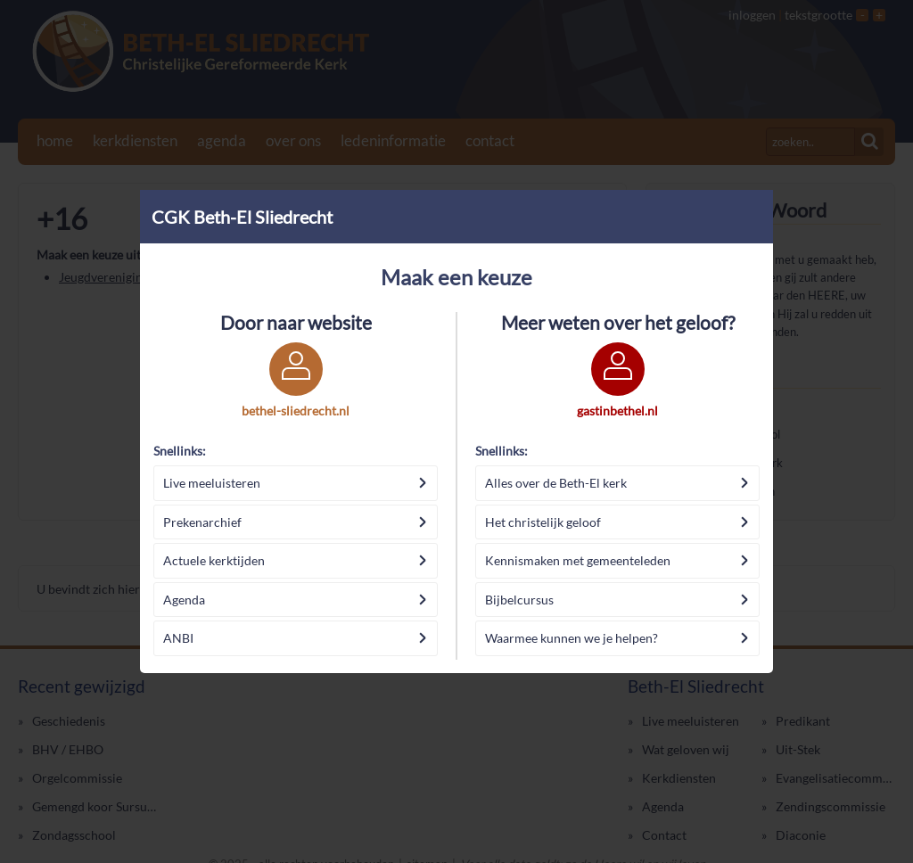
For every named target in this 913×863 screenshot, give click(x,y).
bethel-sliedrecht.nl (296, 410)
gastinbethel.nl (617, 410)
